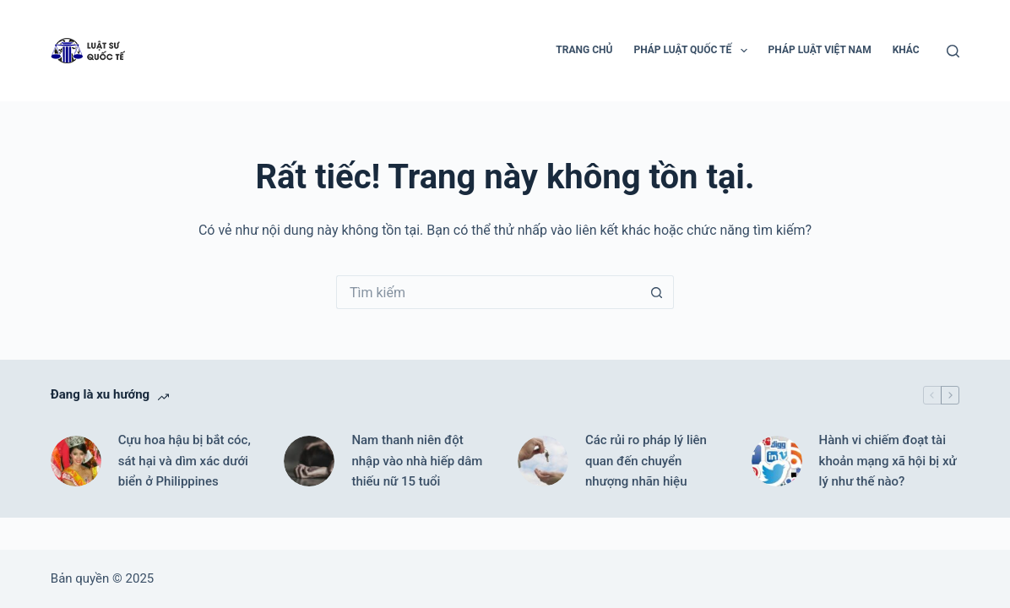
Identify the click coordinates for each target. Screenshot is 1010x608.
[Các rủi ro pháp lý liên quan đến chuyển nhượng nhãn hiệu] (543, 461)
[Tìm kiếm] (953, 51)
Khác (906, 50)
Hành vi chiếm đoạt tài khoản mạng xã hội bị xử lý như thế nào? (888, 461)
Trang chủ (584, 50)
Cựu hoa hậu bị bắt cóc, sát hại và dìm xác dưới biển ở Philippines (184, 461)
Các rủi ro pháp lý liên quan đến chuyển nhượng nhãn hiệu (646, 461)
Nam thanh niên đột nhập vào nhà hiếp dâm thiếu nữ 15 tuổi (416, 461)
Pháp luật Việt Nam (820, 50)
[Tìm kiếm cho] (488, 292)
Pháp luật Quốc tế (693, 51)
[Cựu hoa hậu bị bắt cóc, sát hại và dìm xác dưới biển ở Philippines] (76, 461)
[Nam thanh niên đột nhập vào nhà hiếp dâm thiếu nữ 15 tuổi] (309, 461)
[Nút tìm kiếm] (657, 292)
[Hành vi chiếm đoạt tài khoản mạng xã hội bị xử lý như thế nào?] (777, 461)
